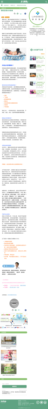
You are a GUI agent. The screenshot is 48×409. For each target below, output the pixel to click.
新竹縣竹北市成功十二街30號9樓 (28, 403)
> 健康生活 (12, 5)
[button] (2, 2)
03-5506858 (24, 400)
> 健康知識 (6, 5)
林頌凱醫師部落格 (12, 295)
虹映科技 (22, 407)
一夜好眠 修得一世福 (14, 287)
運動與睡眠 (23, 285)
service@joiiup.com (25, 402)
